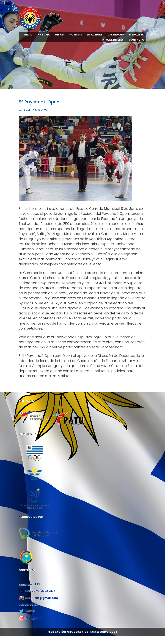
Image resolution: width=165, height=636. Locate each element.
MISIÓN (59, 34)
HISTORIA (44, 34)
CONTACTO (136, 40)
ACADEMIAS (94, 34)
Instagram (32, 618)
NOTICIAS (75, 34)
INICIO (28, 34)
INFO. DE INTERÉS (113, 40)
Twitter (29, 611)
